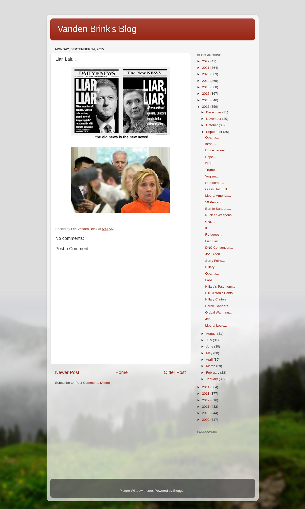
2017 (206, 93)
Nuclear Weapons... (219, 215)
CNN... (210, 222)
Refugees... (213, 234)
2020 (206, 74)
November (214, 119)
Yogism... (212, 176)
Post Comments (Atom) (92, 383)
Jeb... (209, 319)
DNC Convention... (219, 247)
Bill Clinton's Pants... (220, 293)
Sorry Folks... (215, 261)
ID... (208, 228)
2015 (206, 106)
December (214, 112)
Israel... (210, 144)
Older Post (175, 372)
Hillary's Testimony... (220, 286)
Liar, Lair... (212, 241)
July (209, 340)
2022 (206, 61)
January (212, 379)
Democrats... (214, 183)
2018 (206, 87)
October (212, 125)
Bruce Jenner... (216, 150)
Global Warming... (218, 312)
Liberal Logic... (216, 325)
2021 (206, 68)
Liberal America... (218, 195)
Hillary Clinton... (217, 299)
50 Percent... (214, 202)
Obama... (212, 137)
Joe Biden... (214, 254)
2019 (206, 81)
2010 (206, 413)
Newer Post (67, 372)
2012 (206, 400)
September (214, 132)
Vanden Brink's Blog (97, 29)
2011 (206, 406)
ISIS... (209, 163)
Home (121, 372)
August (211, 333)
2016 (206, 100)
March (211, 366)
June (210, 346)
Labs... (210, 280)
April (210, 359)
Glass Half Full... (217, 189)
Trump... (211, 170)
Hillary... (211, 267)
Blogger (179, 490)
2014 (206, 387)
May (209, 353)
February (213, 372)
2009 (206, 419)
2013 (206, 393)
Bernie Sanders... (218, 209)
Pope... (210, 157)
